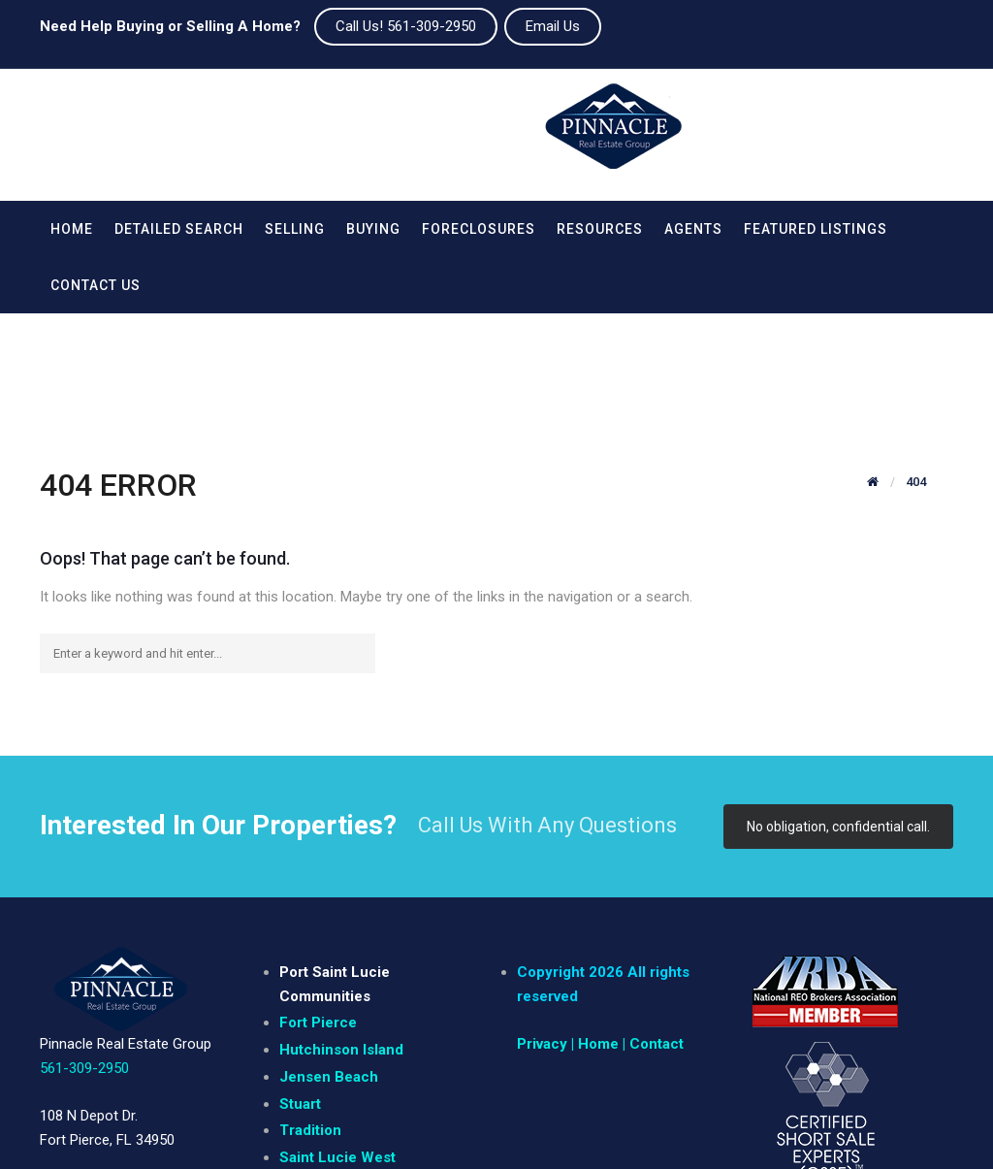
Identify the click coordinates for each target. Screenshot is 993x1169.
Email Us (553, 26)
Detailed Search (178, 229)
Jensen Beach (328, 964)
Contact (656, 931)
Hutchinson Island (341, 937)
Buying (373, 229)
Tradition (310, 1017)
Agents (693, 229)
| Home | (598, 931)
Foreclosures (478, 229)
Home (71, 229)
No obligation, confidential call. (838, 714)
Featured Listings (815, 229)
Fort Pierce (318, 910)
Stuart (300, 991)
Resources (600, 229)
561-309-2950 (84, 955)
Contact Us (95, 285)
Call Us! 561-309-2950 (406, 26)
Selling (295, 229)
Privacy (542, 931)
